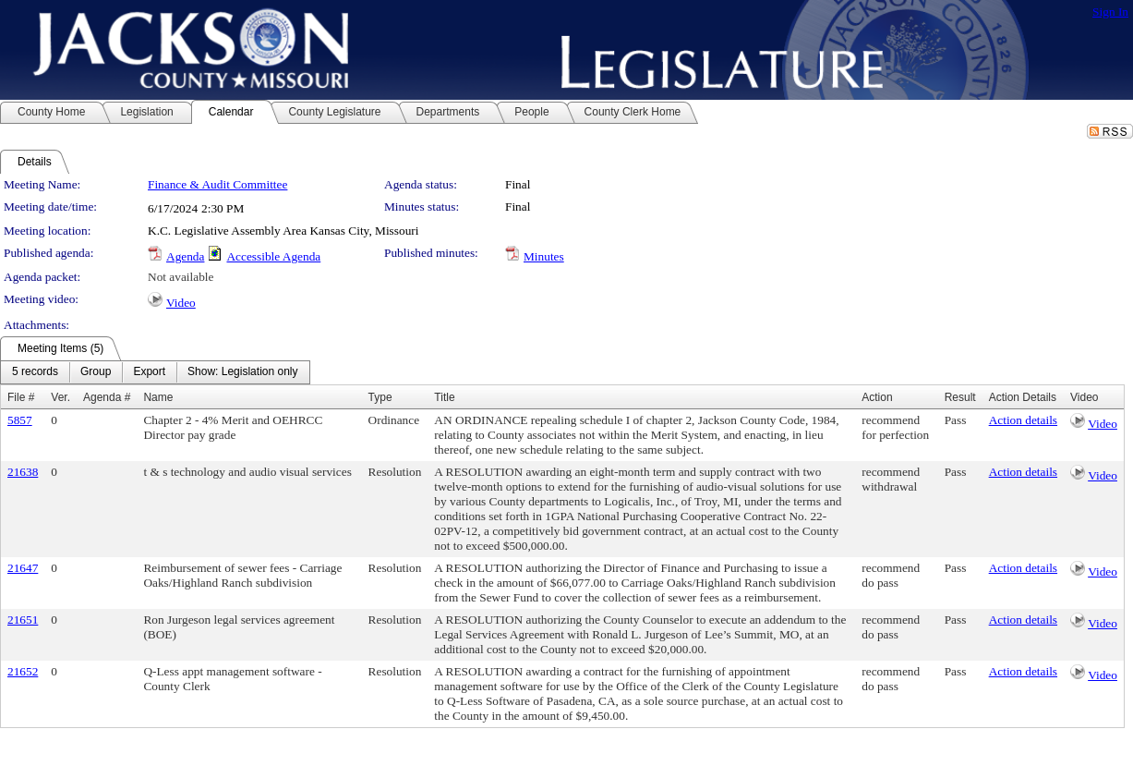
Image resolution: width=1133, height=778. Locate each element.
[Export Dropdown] (149, 372)
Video (181, 303)
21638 (22, 472)
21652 (22, 671)
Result (960, 397)
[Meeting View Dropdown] (242, 372)
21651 (22, 619)
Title (444, 397)
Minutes (544, 256)
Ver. (60, 397)
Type (380, 397)
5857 (19, 420)
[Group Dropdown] (95, 372)
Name (158, 397)
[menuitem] (35, 372)
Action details (1023, 420)
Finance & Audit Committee (217, 184)
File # (20, 397)
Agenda (185, 256)
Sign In (1110, 11)
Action (877, 397)
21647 (22, 568)
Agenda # (106, 397)
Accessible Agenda (273, 256)
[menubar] (155, 372)
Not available (180, 277)
